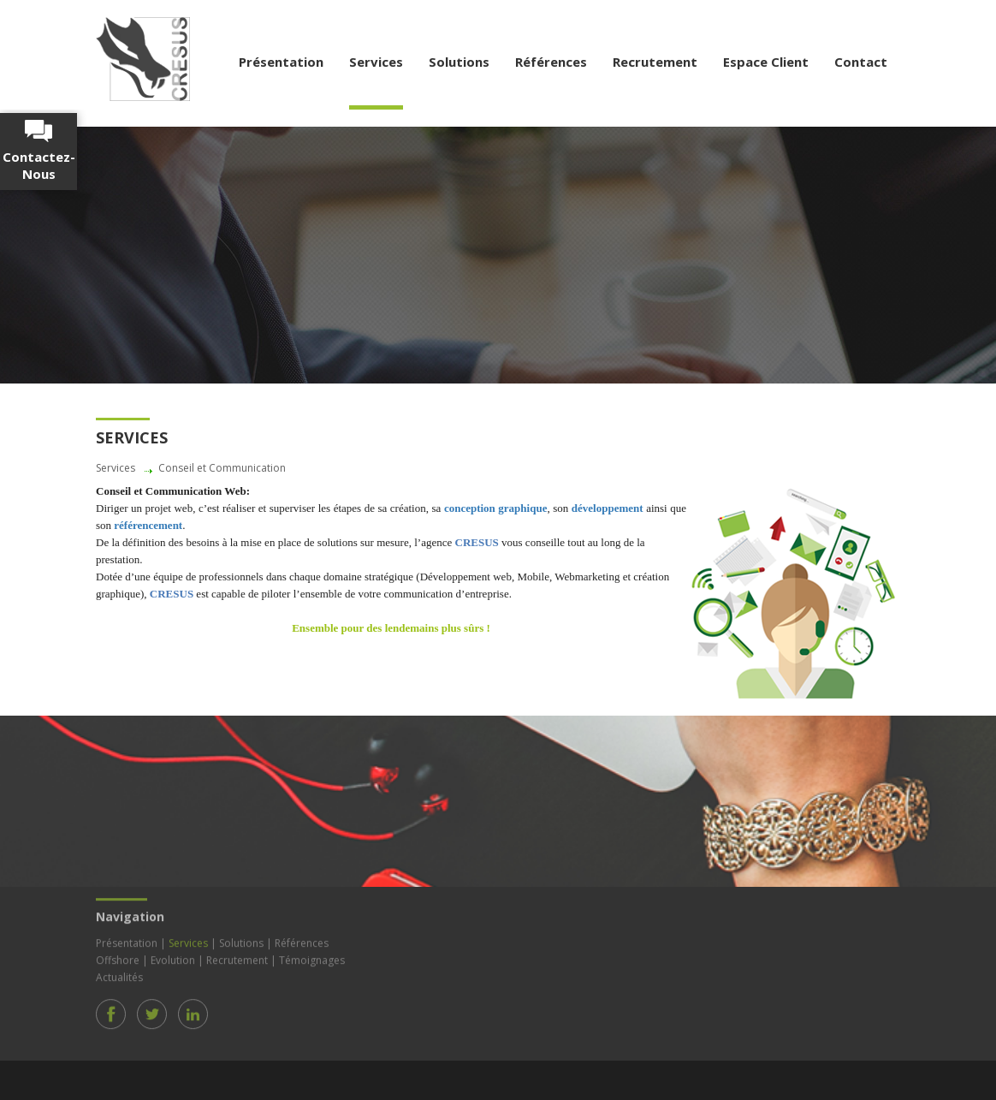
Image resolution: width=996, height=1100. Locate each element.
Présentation (281, 61)
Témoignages (312, 957)
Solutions (459, 61)
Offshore (117, 957)
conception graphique (496, 508)
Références (551, 61)
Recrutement (655, 61)
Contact (860, 61)
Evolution (173, 957)
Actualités (119, 974)
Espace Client (766, 61)
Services (376, 61)
